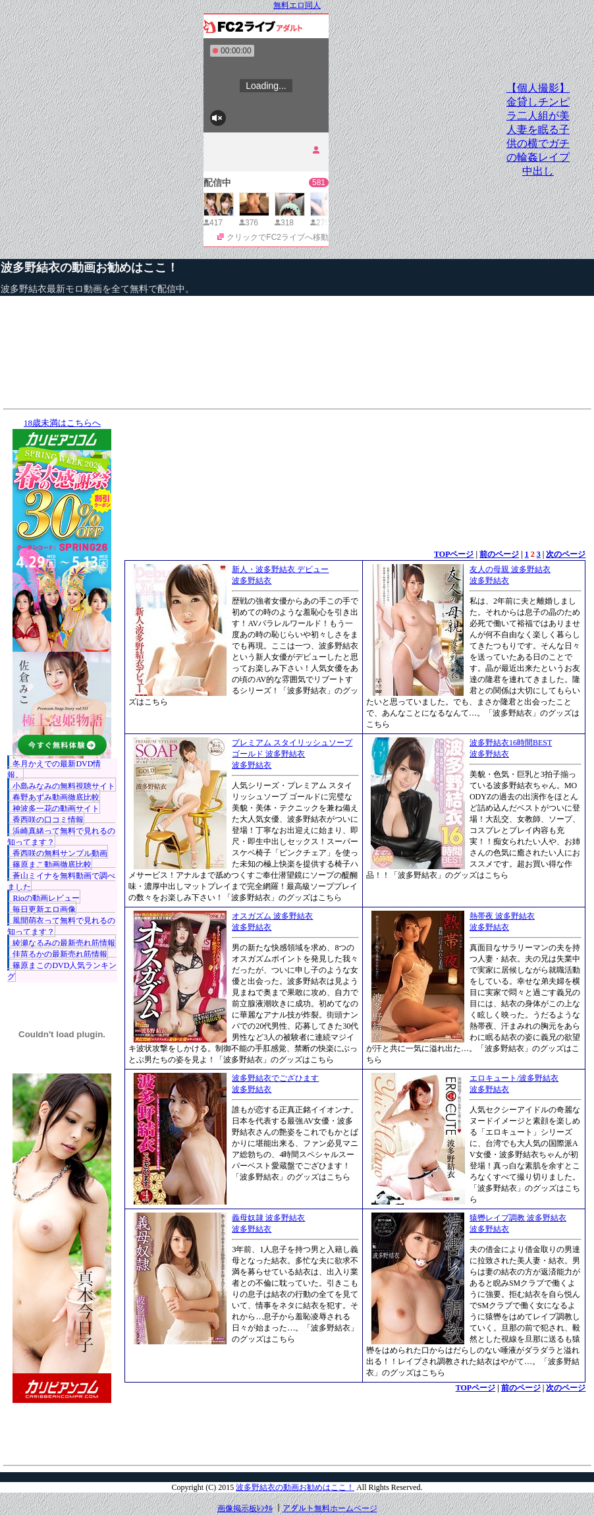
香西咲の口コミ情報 (48, 819)
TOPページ (453, 554)
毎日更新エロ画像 (44, 909)
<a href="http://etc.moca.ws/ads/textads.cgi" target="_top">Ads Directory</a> (354, 1413)
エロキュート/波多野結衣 (514, 1078)
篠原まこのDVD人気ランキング (62, 971)
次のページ (565, 554)
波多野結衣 (251, 580)
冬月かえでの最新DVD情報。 (54, 769)
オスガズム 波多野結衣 (272, 916)
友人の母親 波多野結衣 (510, 569)
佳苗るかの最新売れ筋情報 (60, 954)
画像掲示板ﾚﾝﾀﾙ (245, 1508)
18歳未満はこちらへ (62, 423)
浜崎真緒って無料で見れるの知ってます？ (61, 836)
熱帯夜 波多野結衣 (502, 916)
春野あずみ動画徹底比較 (56, 797)
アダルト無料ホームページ (330, 1508)
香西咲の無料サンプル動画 (60, 853)
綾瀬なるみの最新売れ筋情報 (64, 943)
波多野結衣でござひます (275, 1078)
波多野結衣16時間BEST (511, 742)
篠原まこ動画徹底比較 (52, 864)
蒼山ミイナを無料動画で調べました (61, 881)
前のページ (499, 554)
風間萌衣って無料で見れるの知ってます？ (61, 926)
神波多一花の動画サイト (56, 808)
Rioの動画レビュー (46, 898)
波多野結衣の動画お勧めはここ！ (89, 267)
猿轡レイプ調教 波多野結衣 (518, 1217)
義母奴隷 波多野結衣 (268, 1217)
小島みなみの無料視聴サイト (64, 786)
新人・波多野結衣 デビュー (280, 569)
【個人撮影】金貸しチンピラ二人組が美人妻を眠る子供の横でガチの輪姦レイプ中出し (538, 129)
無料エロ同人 (297, 5)
